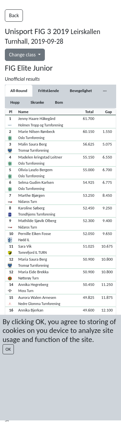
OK (8, 349)
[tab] (48, 91)
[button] (60, 121)
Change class (23, 55)
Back (14, 15)
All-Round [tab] (18, 90)
